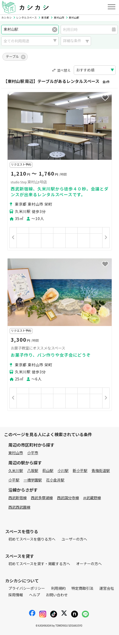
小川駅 (63, 471)
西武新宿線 (17, 498)
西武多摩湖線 (42, 498)
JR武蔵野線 (92, 498)
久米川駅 (15, 471)
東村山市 (15, 453)
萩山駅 (47, 471)
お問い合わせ (57, 595)
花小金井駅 (55, 480)
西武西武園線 (19, 507)
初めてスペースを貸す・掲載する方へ (39, 564)
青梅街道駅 (101, 471)
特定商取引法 (82, 589)
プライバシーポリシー (26, 589)
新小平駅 (80, 471)
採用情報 (15, 595)
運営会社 (106, 589)
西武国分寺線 (68, 498)
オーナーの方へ (89, 564)
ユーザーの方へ (74, 539)
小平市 (32, 453)
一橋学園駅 (33, 480)
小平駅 (13, 480)
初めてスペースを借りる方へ (31, 539)
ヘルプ (34, 595)
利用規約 (58, 589)
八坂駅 (32, 471)
